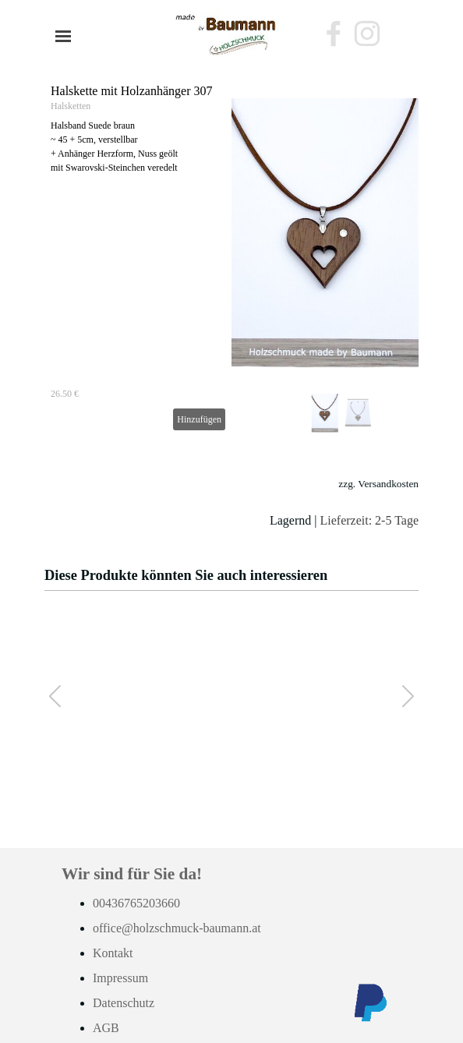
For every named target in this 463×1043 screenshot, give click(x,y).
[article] (231, 257)
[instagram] (367, 33)
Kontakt (113, 953)
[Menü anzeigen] (63, 35)
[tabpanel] (231, 502)
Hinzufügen (199, 419)
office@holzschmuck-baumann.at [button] (177, 928)
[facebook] (333, 33)
